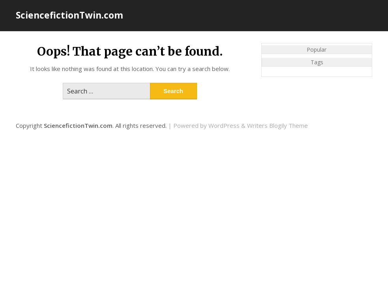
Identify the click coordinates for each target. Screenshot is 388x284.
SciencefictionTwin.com (69, 15)
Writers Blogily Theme (277, 125)
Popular (316, 49)
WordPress (224, 125)
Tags (317, 62)
